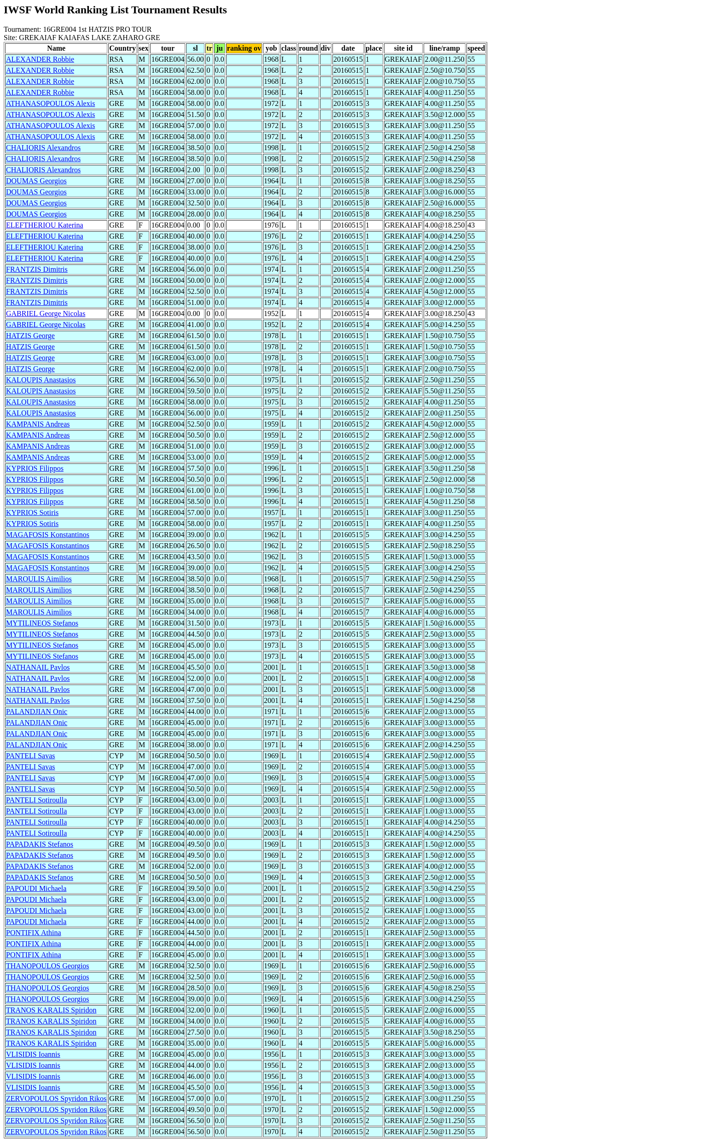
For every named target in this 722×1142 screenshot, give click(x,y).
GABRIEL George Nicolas (45, 313)
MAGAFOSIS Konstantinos (47, 535)
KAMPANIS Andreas (38, 424)
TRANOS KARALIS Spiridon (51, 1010)
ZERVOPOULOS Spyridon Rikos (56, 1098)
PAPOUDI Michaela (36, 888)
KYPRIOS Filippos (35, 468)
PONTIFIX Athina (33, 933)
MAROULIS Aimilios (39, 579)
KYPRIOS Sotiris (32, 512)
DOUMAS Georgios (36, 181)
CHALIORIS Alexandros (43, 148)
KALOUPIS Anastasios (41, 380)
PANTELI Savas (30, 756)
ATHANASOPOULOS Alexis (50, 103)
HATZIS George (30, 336)
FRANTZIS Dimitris (37, 269)
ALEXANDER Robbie (40, 59)
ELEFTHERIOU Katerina (44, 225)
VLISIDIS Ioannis (33, 1054)
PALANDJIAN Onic (36, 711)
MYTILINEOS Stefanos (42, 623)
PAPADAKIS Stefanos (39, 844)
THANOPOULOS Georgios (47, 966)
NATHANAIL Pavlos (38, 667)
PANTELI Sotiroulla (36, 800)
